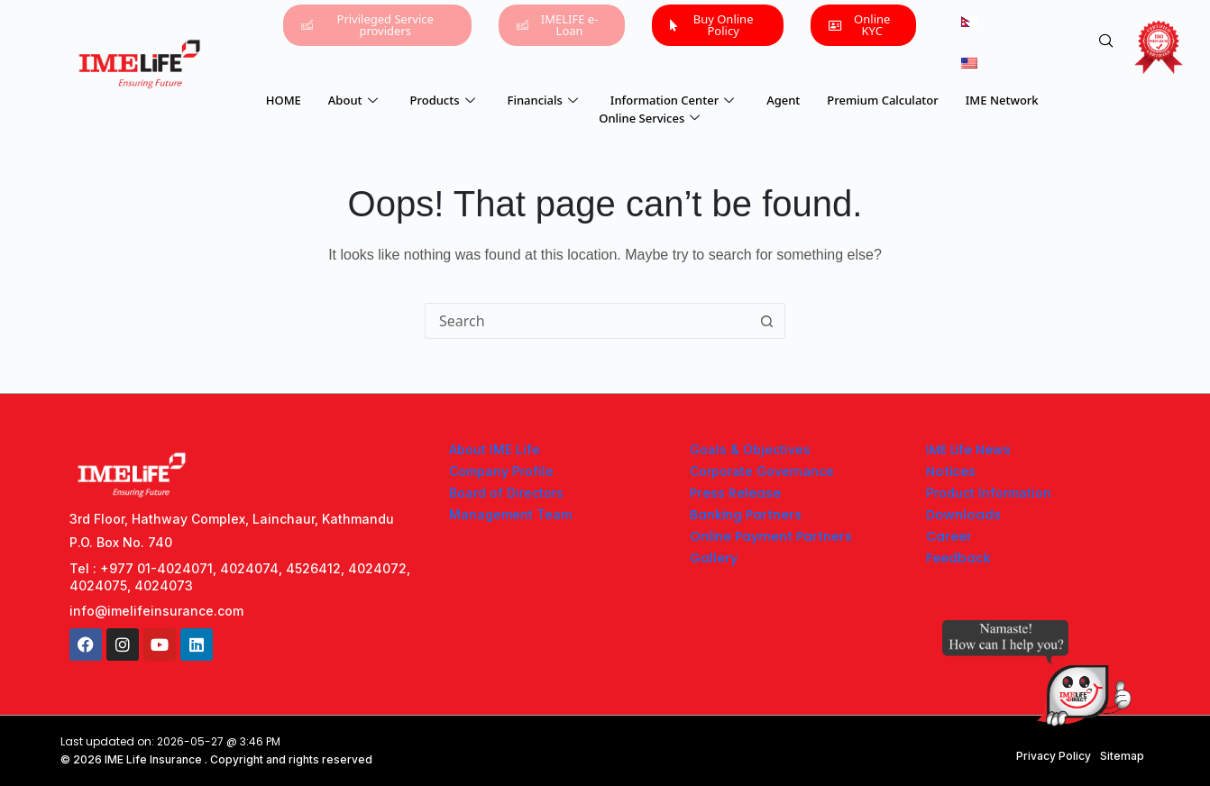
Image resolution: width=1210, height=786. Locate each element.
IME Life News (968, 450)
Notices (951, 471)
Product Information (988, 492)
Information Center (672, 100)
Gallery (714, 558)
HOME (283, 100)
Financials (543, 100)
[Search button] (767, 321)
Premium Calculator (882, 100)
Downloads (963, 515)
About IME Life (494, 449)
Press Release (735, 493)
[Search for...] (587, 321)
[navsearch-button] (1106, 41)
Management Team (510, 514)
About (353, 100)
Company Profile (501, 471)
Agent (783, 100)
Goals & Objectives (750, 449)
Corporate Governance (762, 471)
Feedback (958, 558)
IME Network (1002, 100)
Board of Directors (506, 492)
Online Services (649, 118)
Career (949, 536)
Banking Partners (746, 515)
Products (442, 100)
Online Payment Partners (771, 536)
